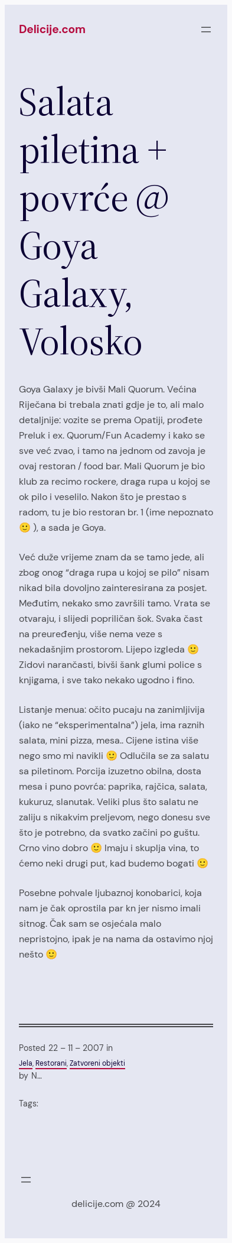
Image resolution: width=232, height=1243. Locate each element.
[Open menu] (206, 29)
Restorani (51, 1063)
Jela (25, 1063)
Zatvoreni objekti (97, 1063)
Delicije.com (52, 29)
